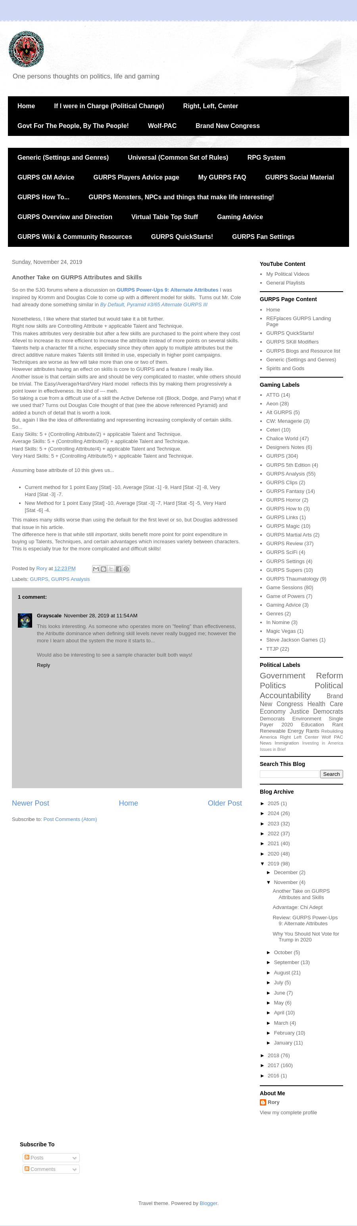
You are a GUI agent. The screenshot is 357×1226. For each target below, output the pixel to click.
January (284, 1043)
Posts (34, 1158)
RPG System (267, 157)
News (265, 742)
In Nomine (278, 622)
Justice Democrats (316, 711)
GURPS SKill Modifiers (292, 342)
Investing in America (322, 743)
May (279, 1003)
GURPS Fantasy (285, 491)
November (286, 882)
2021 (274, 843)
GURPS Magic (283, 526)
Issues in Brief (273, 749)
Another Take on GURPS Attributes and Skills (301, 894)
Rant (337, 725)
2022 (274, 833)
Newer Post (30, 803)
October (284, 952)
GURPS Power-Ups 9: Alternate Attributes (168, 290)
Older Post (225, 803)
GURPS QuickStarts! (182, 236)
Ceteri (273, 430)
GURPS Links (282, 517)
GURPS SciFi (282, 552)
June (280, 993)
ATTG (273, 395)
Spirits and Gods (285, 368)
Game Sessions (284, 587)
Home (26, 106)
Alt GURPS (279, 412)
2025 (274, 803)
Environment (306, 719)
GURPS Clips (282, 482)
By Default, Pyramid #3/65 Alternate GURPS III (153, 304)
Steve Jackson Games (292, 640)
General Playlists (285, 283)
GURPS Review (284, 543)
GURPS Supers (284, 570)
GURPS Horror (283, 500)
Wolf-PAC (162, 125)
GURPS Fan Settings (263, 236)
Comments (40, 1169)
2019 (274, 864)
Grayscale (49, 616)
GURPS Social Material (299, 177)
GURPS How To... (43, 197)
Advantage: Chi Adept (297, 907)
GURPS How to (284, 509)
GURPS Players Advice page (136, 177)
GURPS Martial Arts (289, 535)
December (286, 872)
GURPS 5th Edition (288, 465)
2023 (274, 824)
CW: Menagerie (284, 421)
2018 (274, 1055)
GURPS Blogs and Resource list (303, 351)
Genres (274, 614)
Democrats (272, 719)
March (282, 1023)
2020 (287, 725)
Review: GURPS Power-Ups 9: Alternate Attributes (305, 921)
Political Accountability (301, 690)
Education (312, 725)
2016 (274, 1076)
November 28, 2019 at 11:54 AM (100, 616)
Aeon (272, 404)
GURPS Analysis (70, 579)
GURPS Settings (285, 561)
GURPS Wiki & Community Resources (74, 236)
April (280, 1013)
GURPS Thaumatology (292, 579)
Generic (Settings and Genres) (63, 157)
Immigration (287, 742)
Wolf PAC (332, 736)
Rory (274, 1102)
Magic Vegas (281, 631)
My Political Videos (287, 274)
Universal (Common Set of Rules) (178, 157)
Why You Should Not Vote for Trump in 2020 (306, 937)
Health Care (325, 704)
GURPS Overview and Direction (64, 217)
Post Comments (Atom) (70, 819)
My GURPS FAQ (222, 177)
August (283, 973)
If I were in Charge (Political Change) (109, 106)
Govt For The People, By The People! (73, 125)
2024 (274, 813)
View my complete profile (288, 1112)
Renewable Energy (282, 731)
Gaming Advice (240, 217)
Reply (43, 665)
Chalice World (282, 438)
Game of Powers (285, 596)
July (279, 982)
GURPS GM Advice (45, 177)
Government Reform (301, 675)
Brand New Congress (228, 125)
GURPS (39, 579)
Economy (273, 711)
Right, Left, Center (210, 106)
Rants (312, 731)
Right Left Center (299, 736)
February (285, 1033)
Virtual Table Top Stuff (164, 217)
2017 (274, 1065)
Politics (273, 685)
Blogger (208, 1203)
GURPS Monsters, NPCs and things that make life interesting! (181, 197)
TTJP (272, 649)
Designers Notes (285, 447)
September (287, 962)
